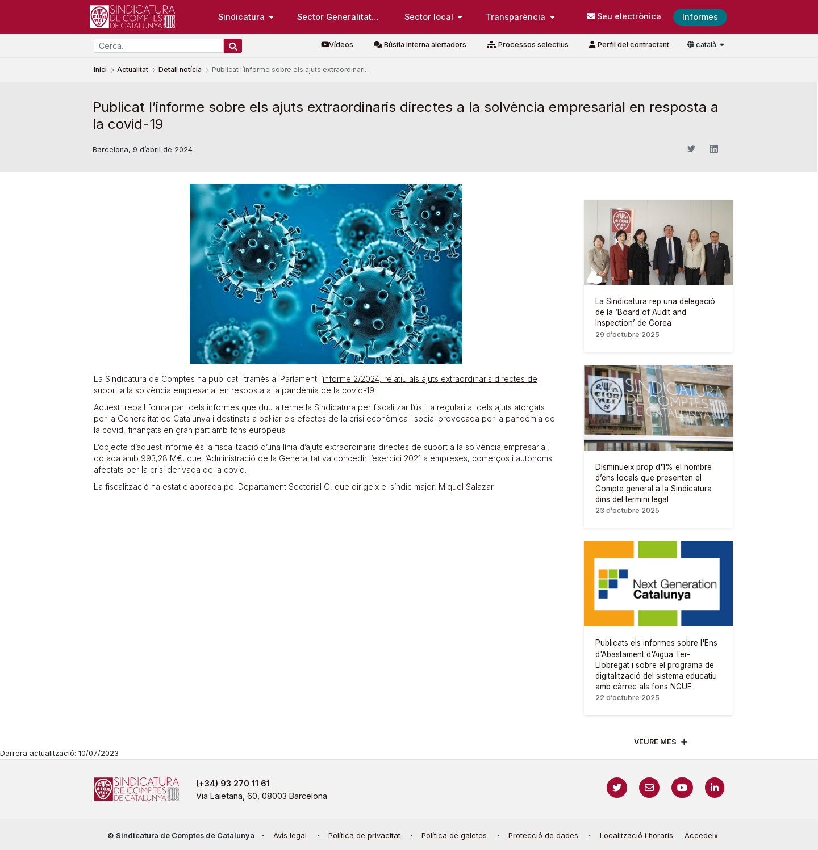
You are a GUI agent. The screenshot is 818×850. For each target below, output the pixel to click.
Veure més (655, 742)
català (702, 44)
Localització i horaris (636, 835)
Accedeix (701, 835)
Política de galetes (454, 835)
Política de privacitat (364, 835)
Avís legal (290, 835)
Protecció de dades (543, 835)
